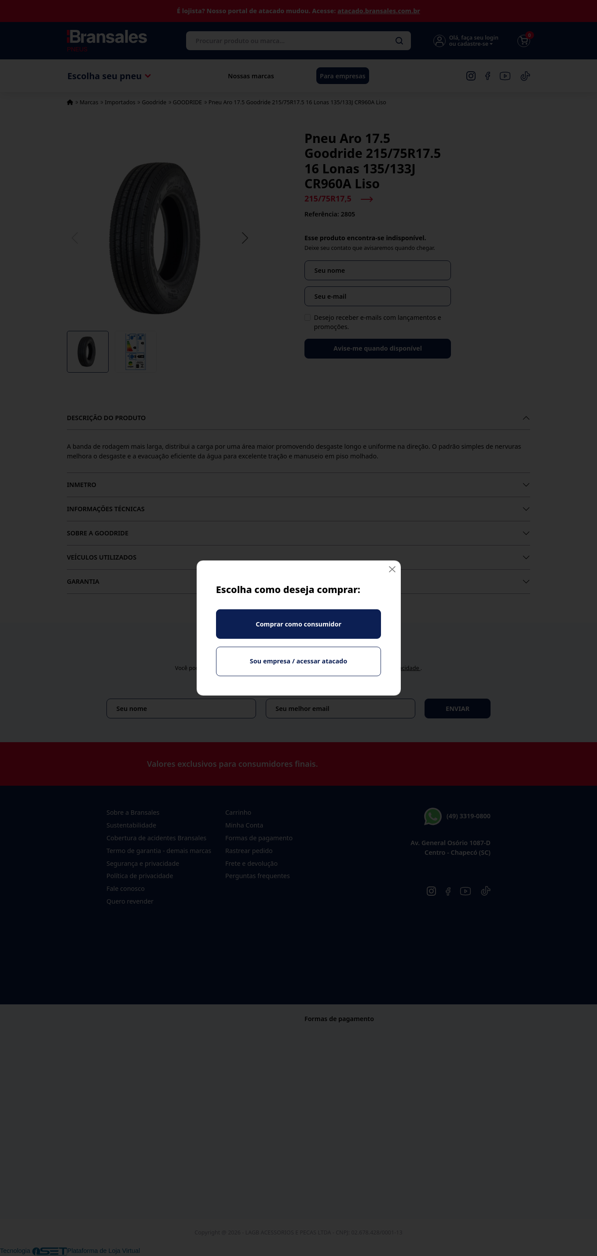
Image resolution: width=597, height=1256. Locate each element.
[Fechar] (392, 569)
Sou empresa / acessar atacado (298, 661)
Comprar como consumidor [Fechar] (298, 624)
